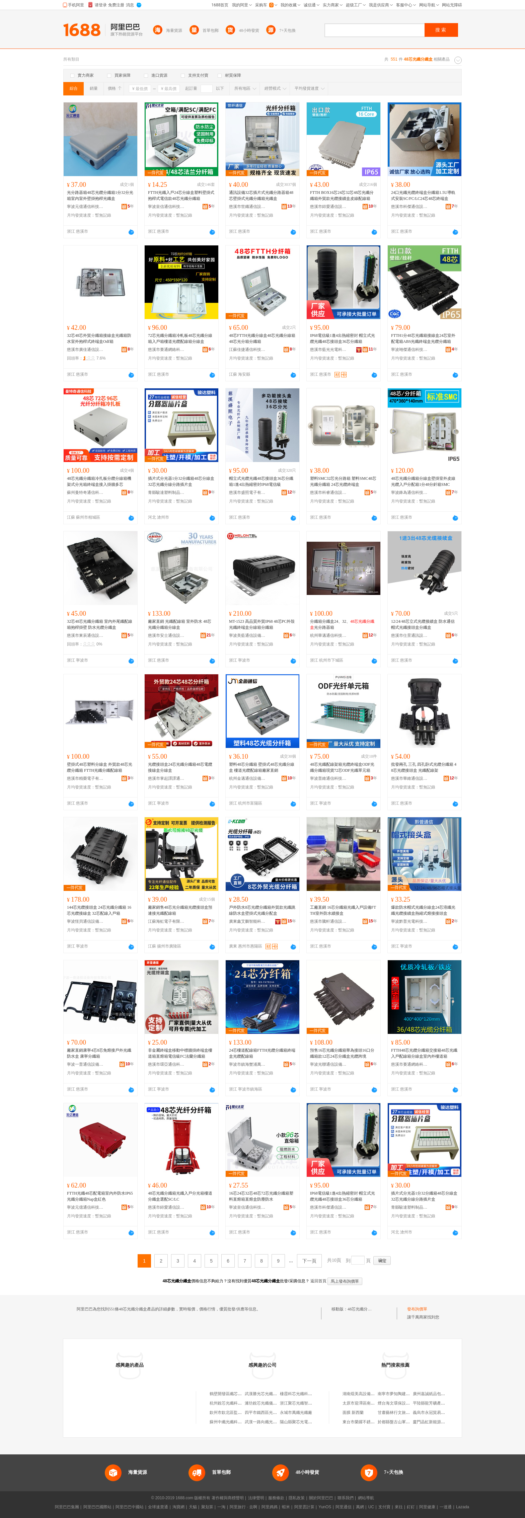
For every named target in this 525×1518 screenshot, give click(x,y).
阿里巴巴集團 (67, 1507)
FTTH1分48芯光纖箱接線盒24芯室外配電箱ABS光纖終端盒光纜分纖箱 (423, 338)
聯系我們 (346, 1498)
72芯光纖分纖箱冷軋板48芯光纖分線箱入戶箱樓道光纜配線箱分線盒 (180, 338)
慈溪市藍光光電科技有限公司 (328, 349)
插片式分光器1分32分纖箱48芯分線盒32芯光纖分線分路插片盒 (181, 481)
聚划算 (207, 1507)
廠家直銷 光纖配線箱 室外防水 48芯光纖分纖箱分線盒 (179, 624)
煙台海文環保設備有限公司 (402, 1403)
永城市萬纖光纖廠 (296, 1412)
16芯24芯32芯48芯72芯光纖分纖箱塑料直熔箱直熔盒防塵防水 (261, 1196)
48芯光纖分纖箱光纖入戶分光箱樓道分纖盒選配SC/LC (180, 1196)
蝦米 (286, 1507)
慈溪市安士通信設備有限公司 (166, 635)
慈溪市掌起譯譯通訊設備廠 (166, 778)
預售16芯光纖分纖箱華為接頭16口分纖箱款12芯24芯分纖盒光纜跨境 (342, 1053)
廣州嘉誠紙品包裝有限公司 (437, 1393)
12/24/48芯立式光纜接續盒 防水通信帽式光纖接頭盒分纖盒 (423, 624)
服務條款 (276, 1498)
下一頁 (309, 1261)
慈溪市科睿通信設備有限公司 (328, 492)
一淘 (221, 1507)
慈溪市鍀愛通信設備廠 (328, 206)
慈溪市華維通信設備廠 (409, 778)
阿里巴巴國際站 (97, 1507)
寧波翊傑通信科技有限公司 (409, 349)
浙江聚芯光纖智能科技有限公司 (308, 1403)
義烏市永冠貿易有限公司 (435, 1412)
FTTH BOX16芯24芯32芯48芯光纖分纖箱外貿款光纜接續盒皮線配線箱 (342, 195)
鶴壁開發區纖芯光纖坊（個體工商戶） (244, 1393)
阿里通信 (343, 1507)
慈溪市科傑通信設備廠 (409, 206)
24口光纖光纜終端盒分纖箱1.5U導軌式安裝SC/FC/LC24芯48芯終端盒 (423, 195)
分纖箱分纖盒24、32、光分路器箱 (342, 624)
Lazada (462, 1507)
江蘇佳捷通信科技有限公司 (247, 349)
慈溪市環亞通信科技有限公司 (166, 1064)
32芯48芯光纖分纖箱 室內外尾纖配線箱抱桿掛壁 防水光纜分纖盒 (99, 624)
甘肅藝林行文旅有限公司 (400, 1412)
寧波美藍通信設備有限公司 (247, 635)
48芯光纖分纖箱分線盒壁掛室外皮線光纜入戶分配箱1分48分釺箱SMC (423, 481)
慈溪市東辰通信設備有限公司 (85, 635)
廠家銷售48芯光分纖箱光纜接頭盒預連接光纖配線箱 (180, 910)
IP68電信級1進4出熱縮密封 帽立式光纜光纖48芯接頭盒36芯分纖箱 (342, 338)
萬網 (360, 1507)
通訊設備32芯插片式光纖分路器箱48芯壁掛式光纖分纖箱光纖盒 (261, 195)
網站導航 (366, 1498)
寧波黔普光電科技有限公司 (409, 921)
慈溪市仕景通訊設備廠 (409, 635)
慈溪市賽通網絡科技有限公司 (166, 349)
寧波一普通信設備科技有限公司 (85, 1064)
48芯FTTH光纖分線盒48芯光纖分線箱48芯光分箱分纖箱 (262, 338)
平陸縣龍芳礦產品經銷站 (435, 1403)
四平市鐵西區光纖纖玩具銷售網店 (275, 1412)
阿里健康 (427, 1507)
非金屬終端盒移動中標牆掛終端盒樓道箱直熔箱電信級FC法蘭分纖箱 (180, 1053)
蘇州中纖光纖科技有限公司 (234, 1422)
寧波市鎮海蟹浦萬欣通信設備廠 (247, 1064)
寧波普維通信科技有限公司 (328, 778)
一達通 (446, 1507)
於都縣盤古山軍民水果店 (400, 1422)
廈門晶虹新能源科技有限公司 (439, 1422)
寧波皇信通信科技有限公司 (166, 206)
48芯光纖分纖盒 (362, 1309)
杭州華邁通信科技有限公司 (328, 635)
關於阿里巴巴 (321, 1498)
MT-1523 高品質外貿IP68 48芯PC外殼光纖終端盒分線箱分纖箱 (262, 624)
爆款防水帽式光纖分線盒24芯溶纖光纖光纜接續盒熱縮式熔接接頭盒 (423, 910)
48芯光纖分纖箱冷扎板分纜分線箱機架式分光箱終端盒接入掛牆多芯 (99, 481)
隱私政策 (297, 1498)
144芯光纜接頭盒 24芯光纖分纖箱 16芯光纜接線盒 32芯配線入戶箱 (99, 910)
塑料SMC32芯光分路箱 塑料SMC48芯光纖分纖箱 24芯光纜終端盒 (343, 481)
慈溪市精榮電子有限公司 (85, 778)
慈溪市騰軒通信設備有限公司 (328, 921)
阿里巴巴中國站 (130, 1507)
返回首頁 (318, 1281)
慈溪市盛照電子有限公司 (247, 492)
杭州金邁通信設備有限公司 (247, 778)
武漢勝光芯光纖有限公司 (267, 1393)
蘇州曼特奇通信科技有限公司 (85, 492)
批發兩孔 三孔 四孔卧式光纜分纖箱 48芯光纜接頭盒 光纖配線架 (423, 767)
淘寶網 (178, 1507)
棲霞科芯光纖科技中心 (300, 1393)
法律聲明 (256, 1498)
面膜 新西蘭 (353, 1412)
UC (371, 1507)
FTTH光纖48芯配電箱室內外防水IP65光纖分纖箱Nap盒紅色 (100, 1196)
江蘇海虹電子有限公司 (166, 921)
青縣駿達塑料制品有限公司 (166, 492)
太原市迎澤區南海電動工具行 (369, 1403)
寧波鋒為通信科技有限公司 (409, 492)
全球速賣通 (158, 1507)
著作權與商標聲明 (228, 1498)
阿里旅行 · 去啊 (243, 1507)
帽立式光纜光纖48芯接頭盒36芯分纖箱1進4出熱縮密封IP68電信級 (261, 481)
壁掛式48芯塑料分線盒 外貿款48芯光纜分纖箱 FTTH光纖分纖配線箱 (99, 767)
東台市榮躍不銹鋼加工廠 (365, 1422)
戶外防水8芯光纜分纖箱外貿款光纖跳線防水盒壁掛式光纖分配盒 (262, 910)
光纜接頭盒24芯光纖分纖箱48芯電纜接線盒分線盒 (180, 767)
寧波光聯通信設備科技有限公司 (328, 1064)
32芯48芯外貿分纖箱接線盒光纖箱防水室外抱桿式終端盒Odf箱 (99, 338)
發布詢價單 (417, 1309)
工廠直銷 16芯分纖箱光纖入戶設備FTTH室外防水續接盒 (343, 910)
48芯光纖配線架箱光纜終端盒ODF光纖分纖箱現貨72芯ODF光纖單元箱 (342, 767)
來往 (399, 1507)
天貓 (193, 1507)
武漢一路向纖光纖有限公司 (269, 1422)
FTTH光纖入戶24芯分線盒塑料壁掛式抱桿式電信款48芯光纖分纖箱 (181, 195)
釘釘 (411, 1507)
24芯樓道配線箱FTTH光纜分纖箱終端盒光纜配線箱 (262, 1053)
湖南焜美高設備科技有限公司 (369, 1393)
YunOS (324, 1507)
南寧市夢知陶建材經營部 (400, 1393)
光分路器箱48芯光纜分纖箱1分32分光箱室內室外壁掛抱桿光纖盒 (100, 195)
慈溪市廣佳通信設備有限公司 (85, 349)
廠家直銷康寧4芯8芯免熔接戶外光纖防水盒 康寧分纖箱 (99, 1053)
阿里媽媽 (269, 1507)
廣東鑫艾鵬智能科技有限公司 (247, 921)
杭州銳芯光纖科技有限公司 (234, 1403)
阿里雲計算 (304, 1507)
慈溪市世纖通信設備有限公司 (247, 206)
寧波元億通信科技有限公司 (85, 206)
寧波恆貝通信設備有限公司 (85, 921)
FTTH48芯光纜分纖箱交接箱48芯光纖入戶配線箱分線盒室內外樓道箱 (424, 1053)
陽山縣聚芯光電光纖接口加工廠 (308, 1422)
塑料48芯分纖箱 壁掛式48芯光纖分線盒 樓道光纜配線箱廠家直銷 (261, 767)
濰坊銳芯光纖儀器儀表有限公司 (273, 1403)
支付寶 (384, 1507)
